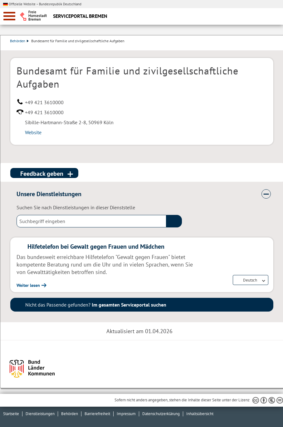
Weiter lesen (28, 285)
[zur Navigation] (9, 16)
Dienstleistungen (40, 413)
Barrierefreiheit (97, 413)
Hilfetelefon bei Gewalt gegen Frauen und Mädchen (95, 246)
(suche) (174, 221)
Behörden (19, 40)
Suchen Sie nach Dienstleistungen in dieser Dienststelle (76, 207)
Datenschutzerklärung (161, 413)
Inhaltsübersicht (199, 413)
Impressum (126, 413)
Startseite (11, 413)
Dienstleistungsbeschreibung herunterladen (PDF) (272, 47)
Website (33, 132)
